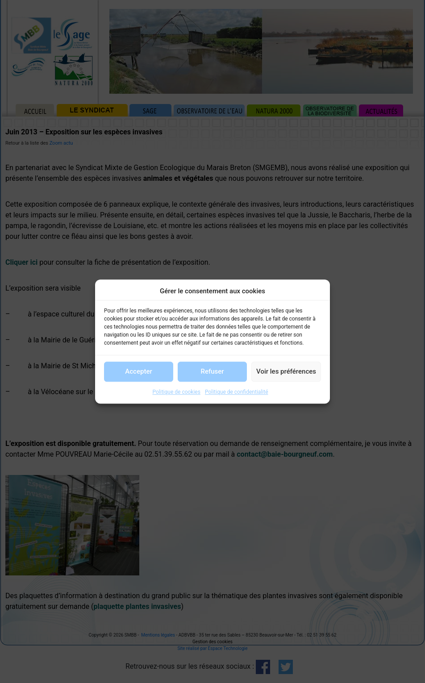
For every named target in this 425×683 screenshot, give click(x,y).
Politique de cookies (176, 392)
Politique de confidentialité (236, 392)
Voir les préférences (286, 371)
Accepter (138, 371)
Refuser (212, 371)
